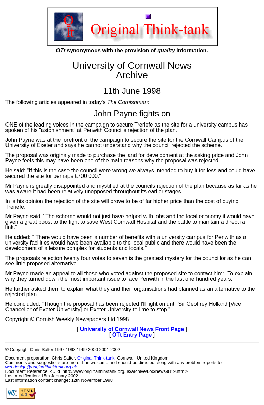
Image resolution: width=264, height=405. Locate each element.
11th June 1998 (132, 90)
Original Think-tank (96, 358)
